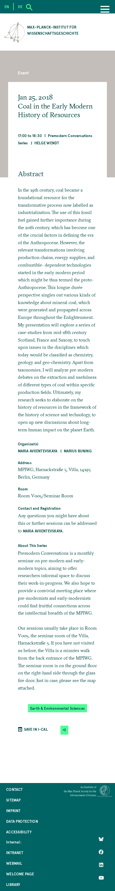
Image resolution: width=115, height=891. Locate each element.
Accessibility (19, 831)
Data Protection (22, 821)
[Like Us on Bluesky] (101, 839)
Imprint (13, 810)
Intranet (14, 852)
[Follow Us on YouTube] (101, 878)
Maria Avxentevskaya (38, 450)
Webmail (14, 863)
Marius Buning (78, 450)
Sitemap (13, 800)
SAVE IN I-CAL (36, 729)
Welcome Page (20, 873)
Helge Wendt (46, 142)
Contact (14, 789)
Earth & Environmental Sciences (57, 708)
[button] (64, 730)
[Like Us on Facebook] (101, 852)
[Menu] (105, 9)
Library (13, 884)
